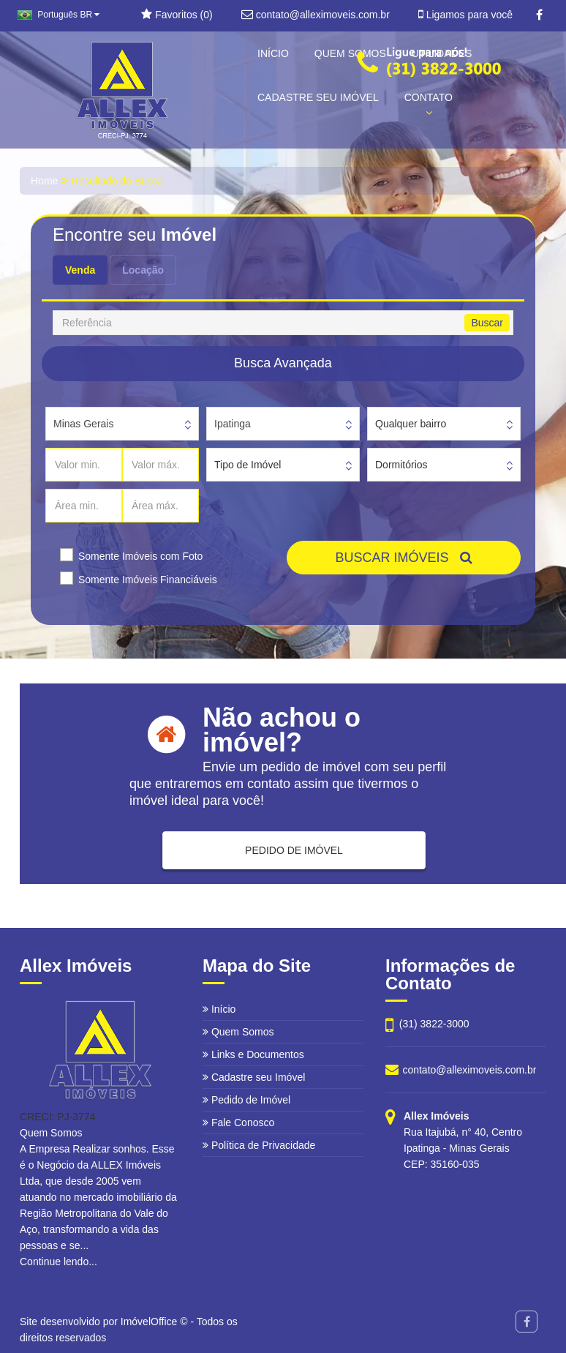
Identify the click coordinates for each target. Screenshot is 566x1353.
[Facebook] (539, 15)
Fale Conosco (238, 1122)
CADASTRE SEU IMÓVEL (318, 97)
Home (44, 181)
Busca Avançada (283, 363)
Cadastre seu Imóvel (254, 1077)
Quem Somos (238, 1032)
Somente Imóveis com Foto (140, 556)
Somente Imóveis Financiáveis (147, 579)
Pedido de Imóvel (246, 1100)
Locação (143, 270)
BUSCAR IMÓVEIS (403, 557)
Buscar (487, 323)
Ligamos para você (465, 14)
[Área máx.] (160, 505)
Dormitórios (401, 465)
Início (219, 1009)
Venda (80, 270)
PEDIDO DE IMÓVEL (294, 850)
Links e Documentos (253, 1054)
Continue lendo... (58, 1261)
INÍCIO (273, 53)
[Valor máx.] (160, 464)
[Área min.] (83, 505)
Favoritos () (176, 14)
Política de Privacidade (259, 1145)
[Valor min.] (83, 464)
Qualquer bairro (410, 424)
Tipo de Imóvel (247, 465)
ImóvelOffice (149, 1321)
